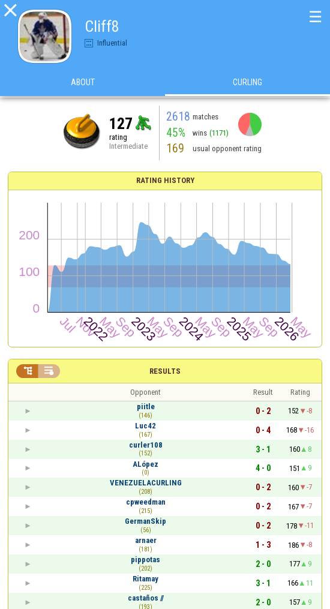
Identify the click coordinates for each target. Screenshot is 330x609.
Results (165, 371)
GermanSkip (145, 521)
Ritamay (145, 578)
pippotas (145, 559)
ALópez (145, 464)
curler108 (146, 444)
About (83, 83)
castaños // (146, 597)
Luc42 (145, 425)
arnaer (146, 540)
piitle (146, 406)
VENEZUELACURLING (146, 482)
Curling (247, 83)
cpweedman (146, 501)
